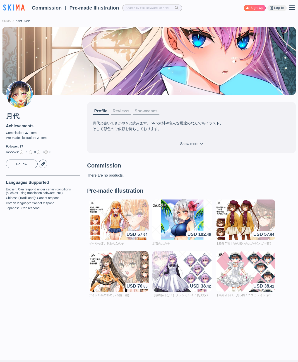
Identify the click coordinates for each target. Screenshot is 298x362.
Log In (276, 8)
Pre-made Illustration (94, 8)
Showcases (149, 110)
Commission (47, 8)
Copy (43, 164)
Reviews (123, 110)
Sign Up (254, 8)
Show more (191, 144)
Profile (101, 110)
